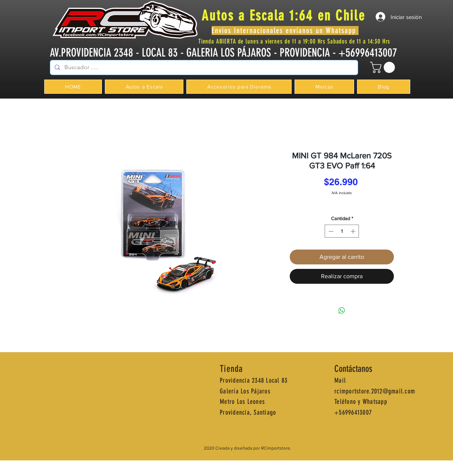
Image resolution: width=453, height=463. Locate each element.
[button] (384, 67)
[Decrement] (330, 231)
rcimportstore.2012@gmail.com (374, 391)
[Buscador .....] (203, 67)
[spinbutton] (342, 231)
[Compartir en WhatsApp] (341, 310)
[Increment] (353, 231)
